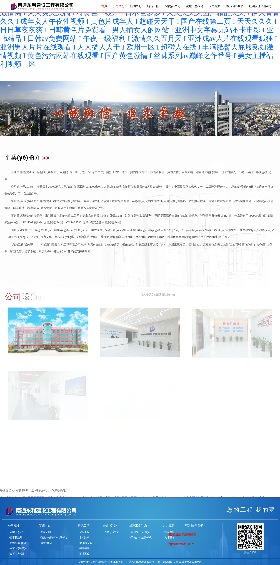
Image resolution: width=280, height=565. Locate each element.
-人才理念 (169, 537)
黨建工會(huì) (194, 6)
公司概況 (118, 6)
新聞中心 (135, 6)
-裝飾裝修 (84, 548)
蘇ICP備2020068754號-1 (143, 561)
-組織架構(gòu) (17, 542)
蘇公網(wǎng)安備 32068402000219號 (179, 561)
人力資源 (214, 6)
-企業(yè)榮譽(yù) (18, 548)
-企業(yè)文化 (111, 532)
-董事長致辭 (15, 537)
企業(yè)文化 (172, 6)
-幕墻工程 (84, 553)
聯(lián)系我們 (235, 6)
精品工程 (153, 6)
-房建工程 (84, 532)
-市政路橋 (84, 537)
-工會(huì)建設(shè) (141, 537)
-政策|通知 (46, 542)
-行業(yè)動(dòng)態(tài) (53, 537)
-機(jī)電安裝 (85, 542)
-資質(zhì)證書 (17, 553)
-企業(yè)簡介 (16, 532)
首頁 (104, 6)
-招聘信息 (169, 532)
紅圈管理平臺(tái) (260, 6)
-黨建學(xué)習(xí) (140, 532)
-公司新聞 (45, 532)
